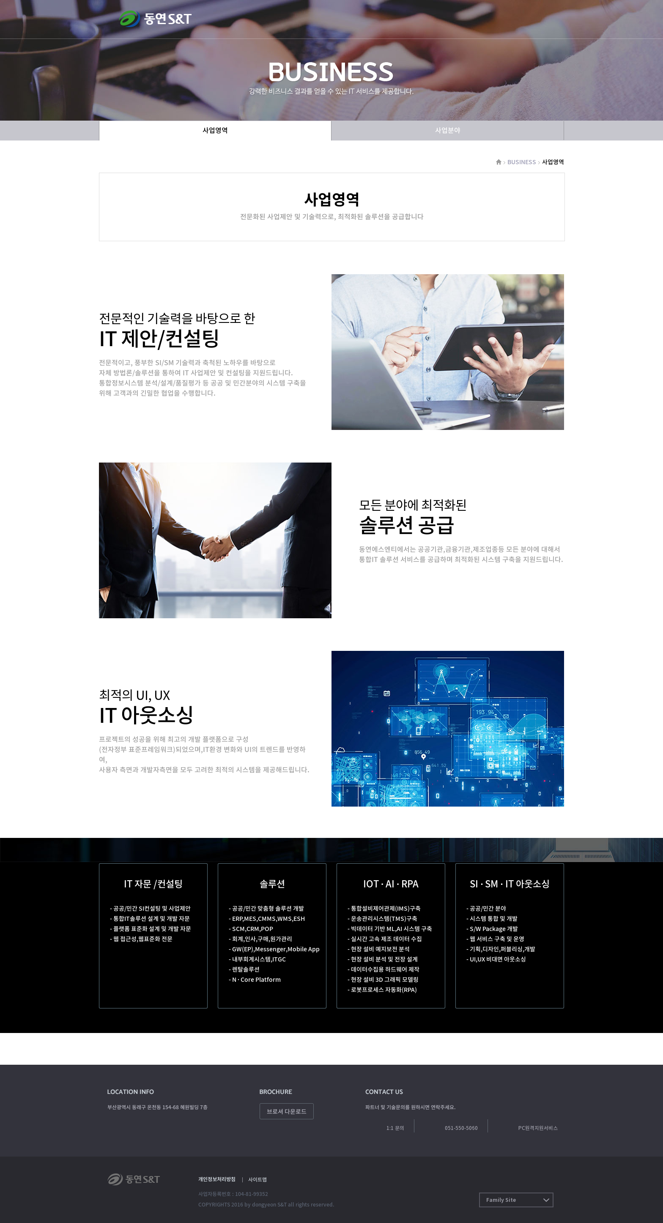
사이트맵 (257, 1179)
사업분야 (447, 130)
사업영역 (215, 130)
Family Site (501, 1200)
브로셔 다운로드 (287, 1111)
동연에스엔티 (155, 18)
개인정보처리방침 (217, 1179)
